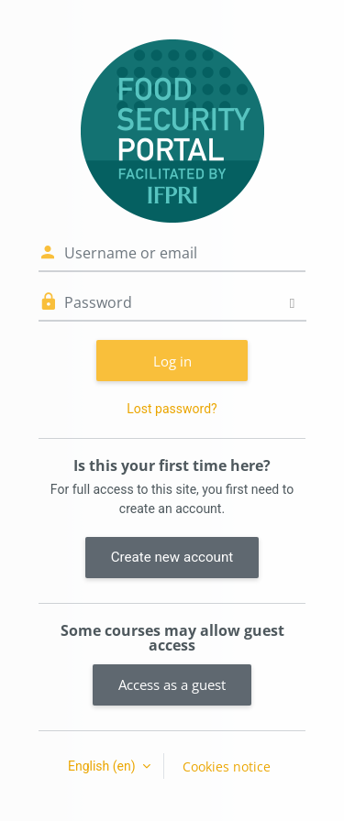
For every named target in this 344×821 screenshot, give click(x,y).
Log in (172, 361)
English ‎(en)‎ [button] (103, 766)
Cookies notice (227, 766)
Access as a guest (172, 684)
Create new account (172, 557)
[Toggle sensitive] (292, 303)
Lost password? (171, 408)
